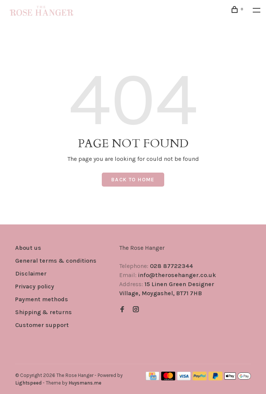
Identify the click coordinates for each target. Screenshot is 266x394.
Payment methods (41, 299)
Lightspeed (28, 383)
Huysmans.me (84, 383)
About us (28, 247)
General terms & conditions (55, 260)
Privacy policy (34, 286)
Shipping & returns (43, 312)
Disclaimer (31, 273)
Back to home (133, 179)
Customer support (42, 325)
